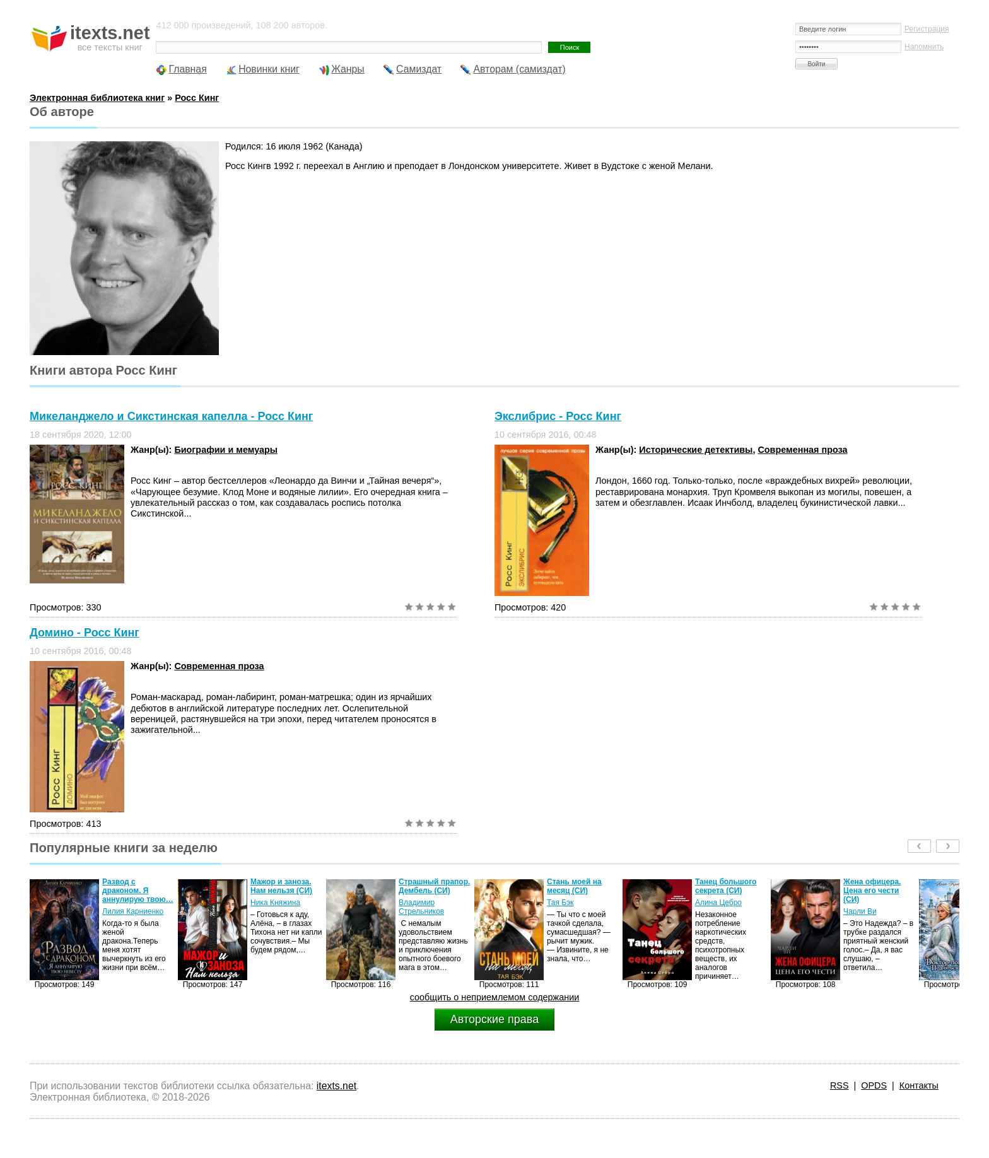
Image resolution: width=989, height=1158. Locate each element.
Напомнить (924, 46)
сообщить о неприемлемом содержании (495, 997)
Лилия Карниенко (132, 911)
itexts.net (336, 1085)
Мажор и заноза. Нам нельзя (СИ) (281, 886)
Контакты (919, 1085)
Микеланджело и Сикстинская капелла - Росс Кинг (171, 416)
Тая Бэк (560, 902)
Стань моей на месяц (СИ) (574, 886)
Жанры (348, 69)
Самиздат (419, 69)
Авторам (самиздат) (519, 69)
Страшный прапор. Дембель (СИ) (434, 886)
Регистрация (926, 29)
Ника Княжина (275, 902)
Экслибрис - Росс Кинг (557, 416)
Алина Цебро (718, 902)
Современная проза (802, 450)
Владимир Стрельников (421, 907)
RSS (839, 1085)
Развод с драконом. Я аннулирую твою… (137, 890)
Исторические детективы (695, 450)
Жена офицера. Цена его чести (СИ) (872, 890)
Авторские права (494, 1019)
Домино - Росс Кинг (84, 632)
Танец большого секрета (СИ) (725, 886)
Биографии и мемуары (226, 450)
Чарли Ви (860, 911)
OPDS (874, 1085)
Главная (187, 69)
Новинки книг (269, 69)
